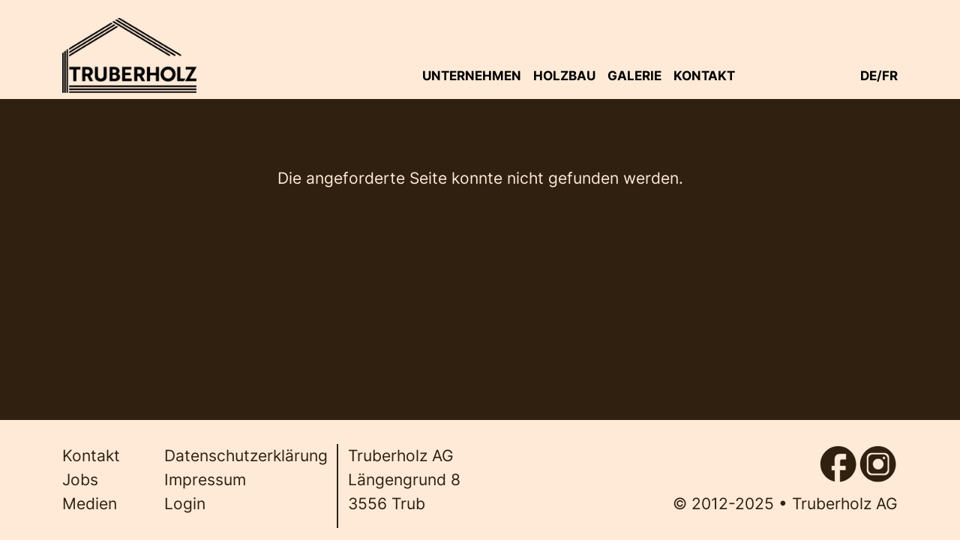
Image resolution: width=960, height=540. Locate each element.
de (868, 75)
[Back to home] (129, 55)
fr (890, 75)
